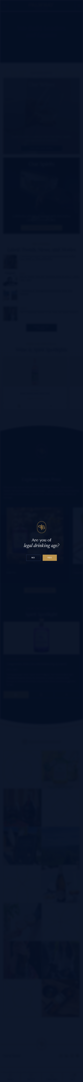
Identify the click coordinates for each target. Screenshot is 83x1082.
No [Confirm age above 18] (33, 558)
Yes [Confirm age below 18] (50, 558)
